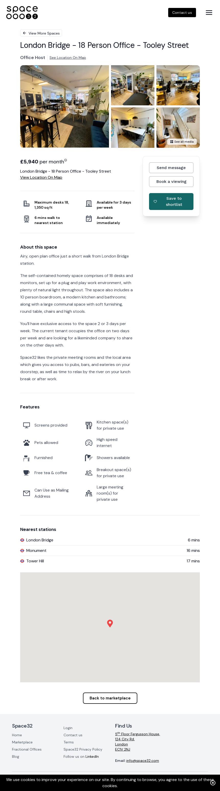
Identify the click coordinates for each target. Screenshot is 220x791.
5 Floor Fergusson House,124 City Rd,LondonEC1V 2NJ (137, 741)
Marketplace (22, 742)
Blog (15, 756)
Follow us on (81, 756)
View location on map (41, 177)
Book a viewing (171, 181)
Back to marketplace (110, 698)
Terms (69, 742)
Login (68, 728)
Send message (171, 167)
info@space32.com (142, 760)
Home (17, 735)
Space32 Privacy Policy (83, 749)
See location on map (68, 57)
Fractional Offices (27, 749)
